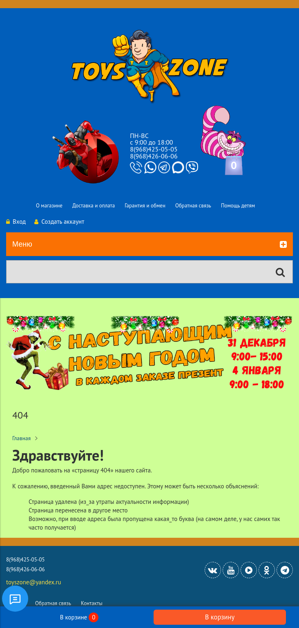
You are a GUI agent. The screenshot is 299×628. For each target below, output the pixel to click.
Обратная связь (193, 205)
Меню (149, 244)
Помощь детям (238, 205)
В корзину (219, 616)
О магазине (49, 205)
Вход (16, 221)
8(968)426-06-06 (153, 156)
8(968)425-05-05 (153, 149)
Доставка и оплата (93, 205)
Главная (21, 438)
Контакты (92, 603)
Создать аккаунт (59, 221)
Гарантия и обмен (145, 205)
